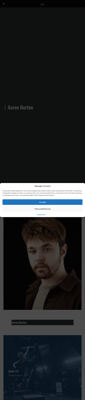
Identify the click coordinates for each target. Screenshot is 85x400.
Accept (42, 202)
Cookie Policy (41, 214)
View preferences (42, 209)
